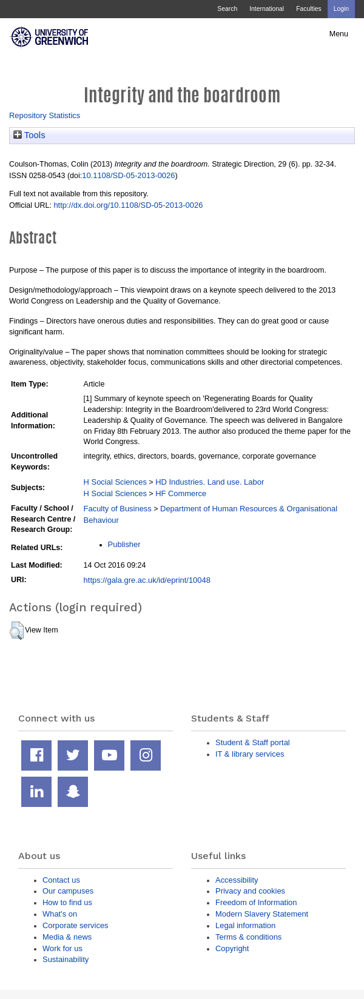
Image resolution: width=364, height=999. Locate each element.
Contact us (61, 879)
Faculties (308, 8)
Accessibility (236, 879)
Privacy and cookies (250, 890)
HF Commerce (180, 493)
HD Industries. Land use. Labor (209, 481)
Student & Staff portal (252, 742)
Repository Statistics (44, 115)
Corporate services (75, 925)
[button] (17, 631)
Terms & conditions (248, 936)
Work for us (62, 948)
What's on (59, 913)
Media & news (67, 936)
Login (341, 8)
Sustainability (65, 959)
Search (227, 8)
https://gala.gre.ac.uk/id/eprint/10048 (147, 580)
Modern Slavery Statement (261, 913)
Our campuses (67, 890)
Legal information (245, 925)
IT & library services (249, 753)
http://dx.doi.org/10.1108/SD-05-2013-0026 (128, 205)
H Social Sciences (115, 481)
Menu (338, 34)
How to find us (67, 902)
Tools (29, 135)
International (266, 8)
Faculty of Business (118, 508)
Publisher (124, 544)
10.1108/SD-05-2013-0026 (128, 175)
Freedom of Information (256, 902)
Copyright (232, 948)
